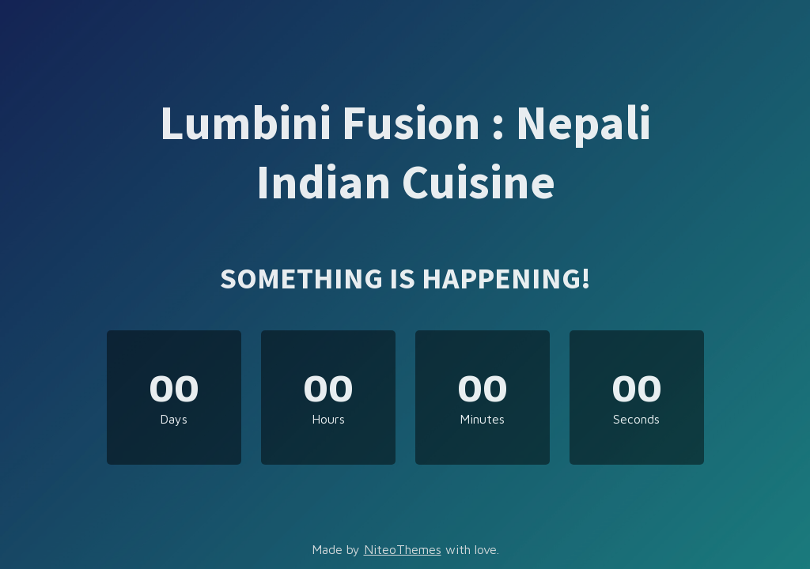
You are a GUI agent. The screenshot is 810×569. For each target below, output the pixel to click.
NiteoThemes (402, 549)
